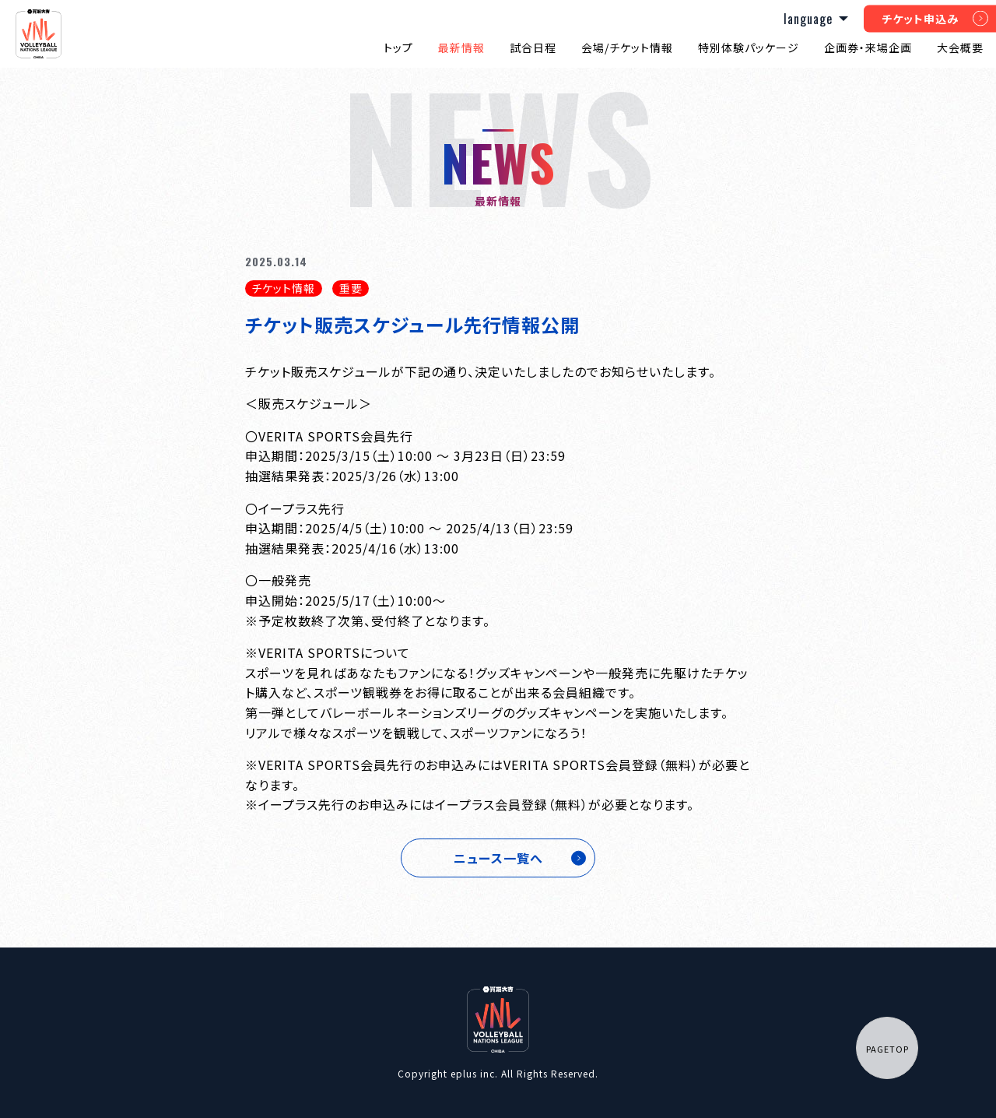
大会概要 (960, 47)
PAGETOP (887, 1048)
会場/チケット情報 (627, 47)
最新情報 (461, 47)
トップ (398, 47)
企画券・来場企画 (868, 47)
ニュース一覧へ (498, 858)
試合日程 (533, 47)
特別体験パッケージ (748, 47)
